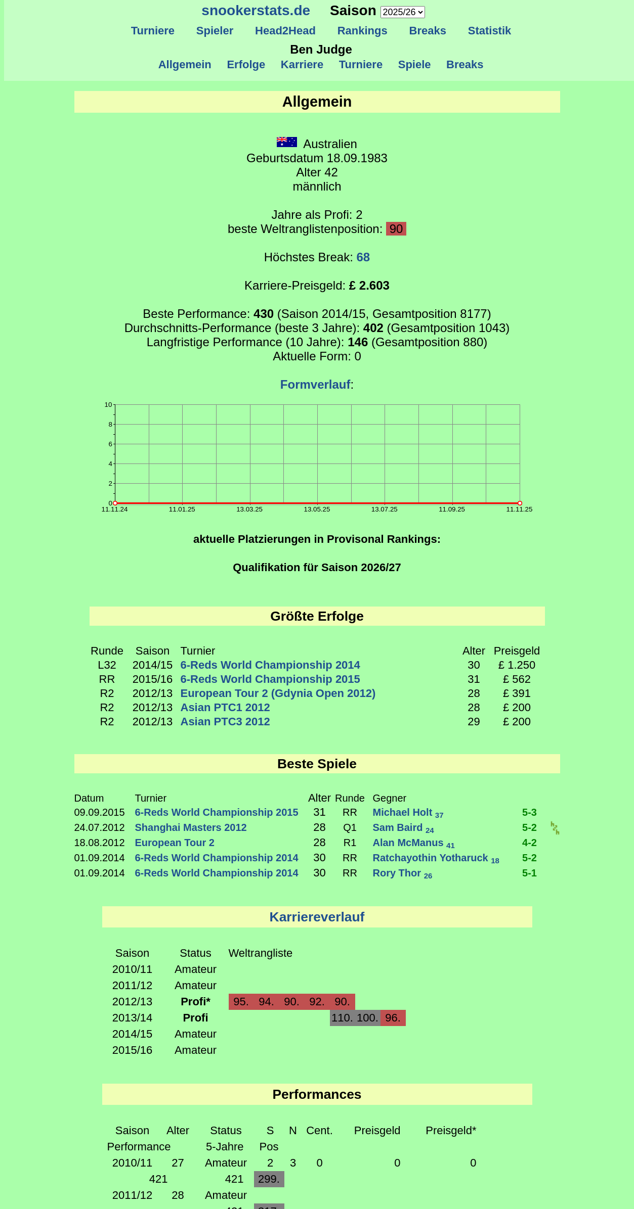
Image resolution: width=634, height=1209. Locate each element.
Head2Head (285, 30)
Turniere (152, 30)
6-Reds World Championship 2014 (270, 665)
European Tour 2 (175, 842)
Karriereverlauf (317, 916)
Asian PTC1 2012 (225, 707)
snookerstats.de (255, 10)
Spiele (414, 64)
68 (363, 257)
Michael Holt (408, 812)
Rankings (362, 30)
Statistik (489, 30)
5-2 (529, 827)
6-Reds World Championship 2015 (270, 679)
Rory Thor (403, 872)
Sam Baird (403, 827)
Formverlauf (315, 384)
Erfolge (246, 64)
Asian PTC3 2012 (225, 721)
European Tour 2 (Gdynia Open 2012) (278, 693)
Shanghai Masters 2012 (191, 827)
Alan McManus (414, 842)
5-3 (529, 812)
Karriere (302, 64)
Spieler (215, 30)
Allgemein (185, 64)
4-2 (529, 842)
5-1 (529, 872)
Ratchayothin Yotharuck (436, 857)
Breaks (427, 30)
